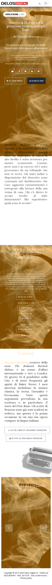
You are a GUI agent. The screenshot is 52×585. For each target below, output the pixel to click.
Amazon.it (25, 306)
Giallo (44, 64)
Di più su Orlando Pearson (25, 436)
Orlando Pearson (28, 36)
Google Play (25, 327)
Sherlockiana (11, 14)
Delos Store (25, 295)
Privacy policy (26, 578)
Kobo (25, 317)
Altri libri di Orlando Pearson (27, 427)
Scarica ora (36, 80)
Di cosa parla (15, 80)
